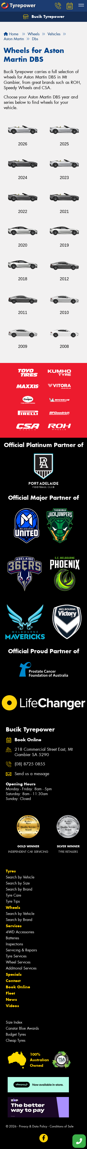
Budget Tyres (16, 1034)
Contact (13, 980)
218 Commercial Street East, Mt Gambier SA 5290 (44, 752)
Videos (12, 1005)
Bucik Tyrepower (43, 17)
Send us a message (32, 774)
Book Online (18, 986)
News (11, 999)
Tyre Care (13, 895)
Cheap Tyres (15, 1040)
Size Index (14, 1022)
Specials (14, 974)
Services (14, 925)
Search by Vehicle (20, 877)
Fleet (10, 993)
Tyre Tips (13, 901)
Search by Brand (19, 889)
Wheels (13, 907)
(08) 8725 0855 (30, 764)
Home (11, 34)
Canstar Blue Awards (22, 1028)
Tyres (11, 871)
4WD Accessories (20, 932)
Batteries (12, 938)
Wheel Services (18, 962)
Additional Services (21, 968)
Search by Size (18, 883)
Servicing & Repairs (21, 950)
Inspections (14, 944)
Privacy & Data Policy (33, 1126)
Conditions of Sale (62, 1126)
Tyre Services (16, 956)
